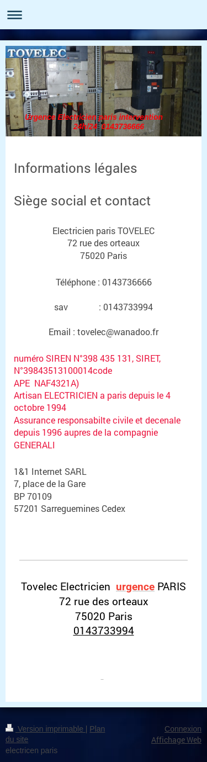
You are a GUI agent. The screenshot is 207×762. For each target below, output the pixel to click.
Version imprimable (46, 728)
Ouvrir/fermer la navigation (103, 15)
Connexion (182, 728)
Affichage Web (176, 739)
